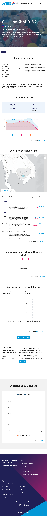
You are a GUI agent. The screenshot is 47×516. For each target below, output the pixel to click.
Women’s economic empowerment (29, 474)
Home (3, 8)
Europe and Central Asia (7, 494)
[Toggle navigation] (44, 3)
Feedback (21, 489)
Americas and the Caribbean (9, 483)
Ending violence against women (24, 435)
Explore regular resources (23, 337)
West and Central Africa (7, 497)
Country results (9, 8)
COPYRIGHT (20, 512)
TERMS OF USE (14, 510)
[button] (23, 176)
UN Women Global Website (9, 465)
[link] (42, 206)
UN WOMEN (26, 512)
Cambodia (16, 8)
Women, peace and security (27, 471)
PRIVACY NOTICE (21, 510)
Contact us (22, 486)
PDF (43, 140)
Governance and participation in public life (31, 468)
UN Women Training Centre (9, 460)
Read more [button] (22, 361)
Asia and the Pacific (6, 489)
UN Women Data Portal (8, 462)
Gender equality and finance (27, 466)
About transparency (24, 483)
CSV (39, 140)
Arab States (5, 486)
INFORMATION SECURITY (29, 510)
